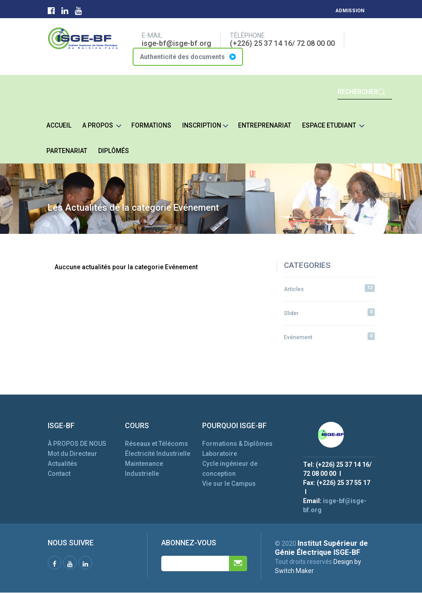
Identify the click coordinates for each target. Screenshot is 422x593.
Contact (59, 473)
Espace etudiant (333, 125)
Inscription (205, 125)
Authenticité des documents (188, 56)
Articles (329, 288)
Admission (350, 11)
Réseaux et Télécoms (156, 443)
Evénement (329, 336)
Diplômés (113, 150)
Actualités (62, 463)
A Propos (102, 125)
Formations (151, 125)
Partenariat (66, 150)
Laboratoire (219, 453)
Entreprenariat (264, 125)
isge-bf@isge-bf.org (176, 43)
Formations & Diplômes (237, 443)
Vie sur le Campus (229, 483)
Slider (329, 312)
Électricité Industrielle (157, 453)
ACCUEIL (58, 125)
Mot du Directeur (72, 453)
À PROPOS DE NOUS (77, 443)
